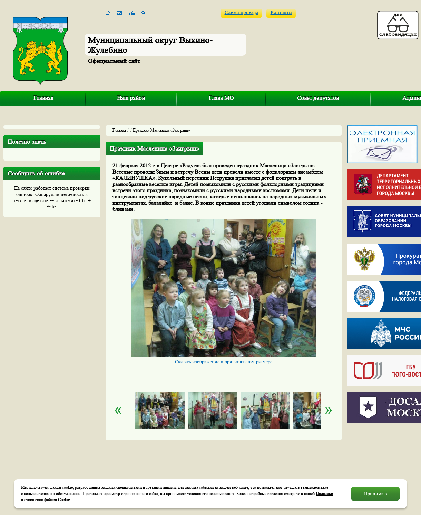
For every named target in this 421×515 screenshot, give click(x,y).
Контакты (281, 13)
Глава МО (221, 98)
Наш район (131, 98)
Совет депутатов (318, 98)
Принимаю (375, 493)
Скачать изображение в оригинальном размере (223, 361)
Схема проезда (241, 13)
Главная (43, 98)
